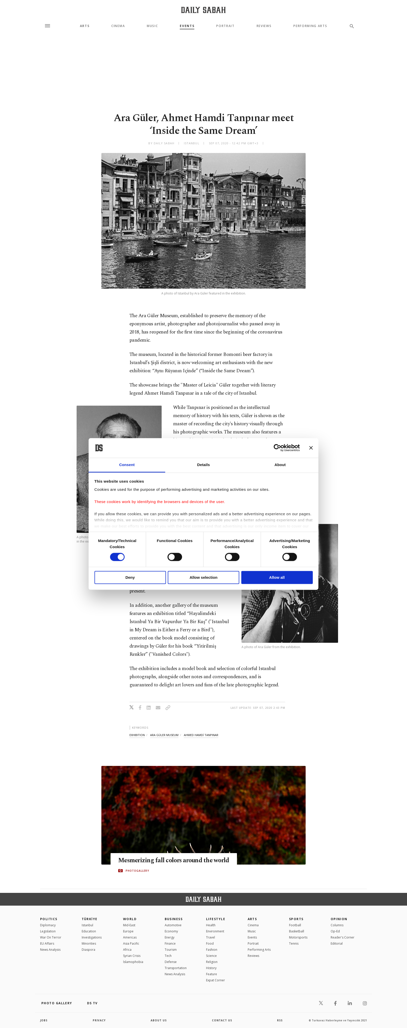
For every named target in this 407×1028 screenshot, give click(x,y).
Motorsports (298, 937)
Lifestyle (215, 919)
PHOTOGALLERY (137, 870)
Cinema (118, 26)
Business (174, 919)
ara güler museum (164, 735)
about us (159, 1020)
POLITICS (48, 919)
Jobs (43, 1020)
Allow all (277, 577)
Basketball (296, 931)
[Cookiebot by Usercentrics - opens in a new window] (277, 448)
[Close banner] (311, 448)
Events (187, 26)
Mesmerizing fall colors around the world (175, 860)
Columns (337, 925)
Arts (85, 26)
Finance (170, 943)
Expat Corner (215, 980)
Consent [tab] (127, 464)
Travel (210, 937)
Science (211, 956)
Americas (130, 937)
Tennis (293, 943)
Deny (130, 577)
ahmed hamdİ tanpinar (201, 735)
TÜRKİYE (90, 919)
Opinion (339, 919)
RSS (280, 1020)
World (130, 919)
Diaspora (88, 949)
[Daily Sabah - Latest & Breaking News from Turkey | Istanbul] (203, 10)
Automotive (173, 925)
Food (210, 943)
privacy (99, 1020)
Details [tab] (203, 464)
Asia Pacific (131, 943)
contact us (222, 1020)
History (211, 968)
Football (295, 925)
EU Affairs (47, 943)
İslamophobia (133, 962)
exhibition (137, 735)
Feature (211, 974)
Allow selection (203, 577)
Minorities (89, 943)
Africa (127, 949)
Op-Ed (335, 931)
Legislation (48, 931)
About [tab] (280, 464)
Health (211, 925)
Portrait (225, 26)
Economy (171, 931)
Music (152, 26)
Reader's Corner (342, 937)
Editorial (337, 943)
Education (89, 931)
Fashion (211, 949)
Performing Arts (310, 26)
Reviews (264, 26)
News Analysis (50, 949)
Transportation (176, 968)
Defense (171, 962)
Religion (212, 962)
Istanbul (87, 925)
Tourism (171, 949)
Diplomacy (48, 925)
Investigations (92, 937)
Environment (215, 931)
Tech (168, 956)
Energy (169, 937)
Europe (128, 931)
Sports (296, 919)
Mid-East (129, 925)
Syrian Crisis (131, 956)
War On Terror (50, 937)
